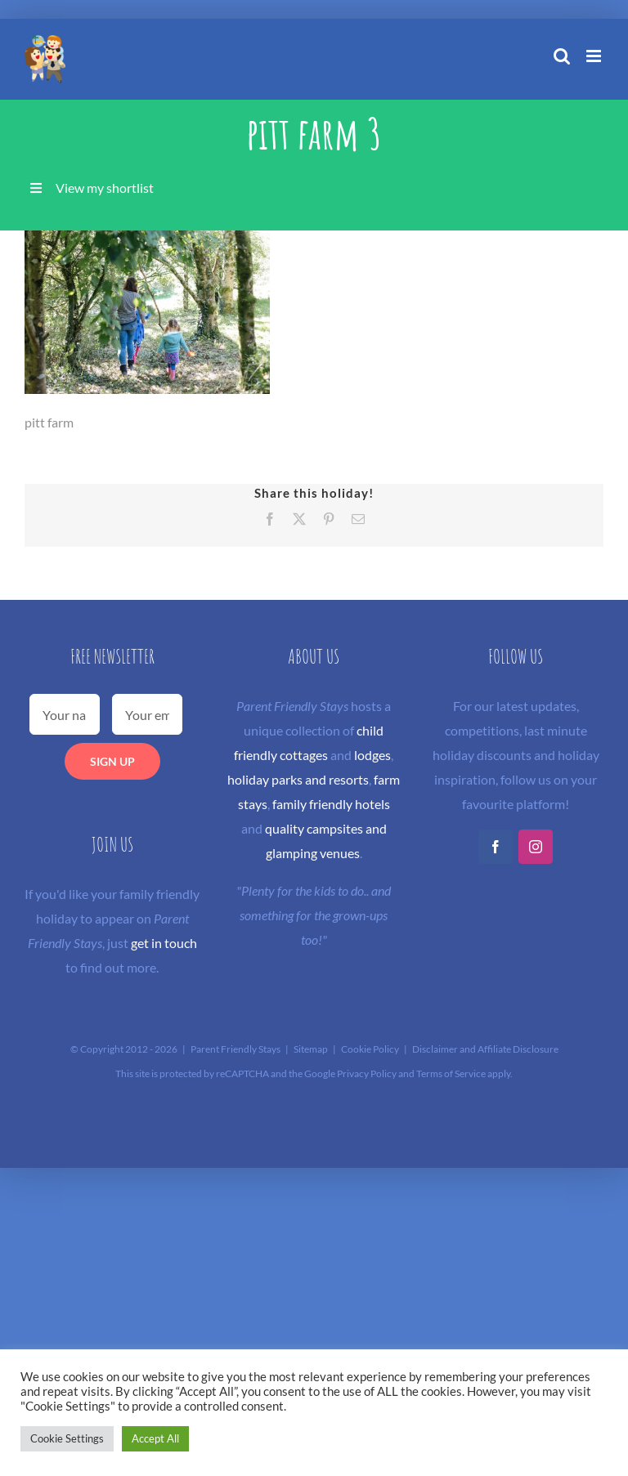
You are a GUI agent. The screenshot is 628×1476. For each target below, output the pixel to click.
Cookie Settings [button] (67, 1438)
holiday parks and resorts (298, 779)
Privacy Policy (367, 1073)
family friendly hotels (331, 804)
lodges (372, 755)
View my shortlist (105, 187)
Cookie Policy (370, 1049)
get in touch (164, 942)
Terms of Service (451, 1073)
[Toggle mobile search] (562, 56)
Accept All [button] (155, 1438)
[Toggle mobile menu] (594, 56)
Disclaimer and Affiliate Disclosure (485, 1049)
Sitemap (311, 1049)
